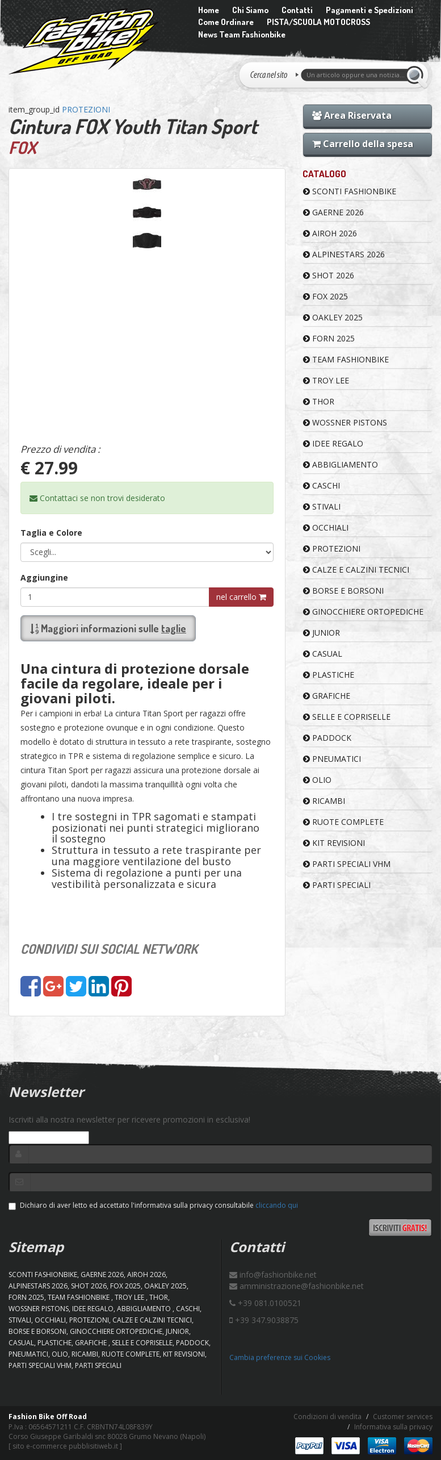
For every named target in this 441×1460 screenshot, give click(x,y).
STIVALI (322, 506)
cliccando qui (276, 1205)
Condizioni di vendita (327, 1416)
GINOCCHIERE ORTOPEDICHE (363, 611)
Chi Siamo (250, 10)
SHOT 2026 (328, 275)
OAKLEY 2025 (333, 317)
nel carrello (241, 596)
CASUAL (322, 653)
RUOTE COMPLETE (343, 821)
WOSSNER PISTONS (345, 422)
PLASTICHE (328, 674)
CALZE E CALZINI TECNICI (356, 569)
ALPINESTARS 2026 (344, 254)
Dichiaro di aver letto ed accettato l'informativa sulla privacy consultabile (153, 1205)
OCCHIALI (325, 527)
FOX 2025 (325, 296)
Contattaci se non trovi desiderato (97, 498)
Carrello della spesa (362, 143)
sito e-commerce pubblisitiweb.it (65, 1446)
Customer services (402, 1416)
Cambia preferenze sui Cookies (279, 1357)
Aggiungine (44, 577)
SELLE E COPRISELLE (346, 716)
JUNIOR (321, 632)
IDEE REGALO (333, 443)
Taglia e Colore (51, 532)
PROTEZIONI (86, 109)
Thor (318, 401)
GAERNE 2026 (333, 212)
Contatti (297, 10)
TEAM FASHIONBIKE (346, 359)
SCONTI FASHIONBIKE (349, 191)
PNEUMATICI (332, 758)
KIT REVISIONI (334, 842)
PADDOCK (327, 737)
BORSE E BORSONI (343, 590)
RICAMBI (324, 800)
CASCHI (321, 485)
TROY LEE (326, 380)
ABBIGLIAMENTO (340, 464)
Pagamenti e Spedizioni (369, 10)
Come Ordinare (226, 21)
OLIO (317, 779)
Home (208, 10)
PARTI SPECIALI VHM (346, 863)
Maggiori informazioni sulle (108, 628)
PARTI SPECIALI (337, 884)
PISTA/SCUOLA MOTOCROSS (318, 21)
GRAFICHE (326, 695)
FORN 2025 (329, 338)
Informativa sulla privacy (393, 1427)
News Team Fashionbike (241, 34)
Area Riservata (352, 115)
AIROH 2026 (330, 233)
